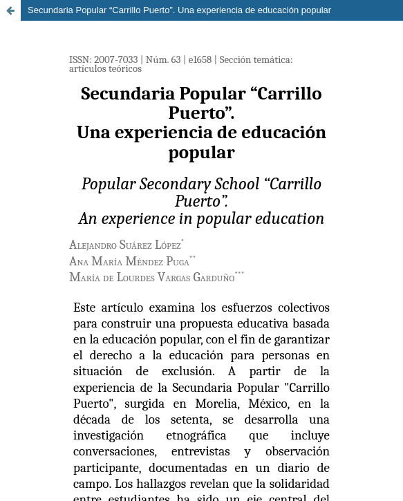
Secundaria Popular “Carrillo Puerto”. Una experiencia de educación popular (179, 10)
